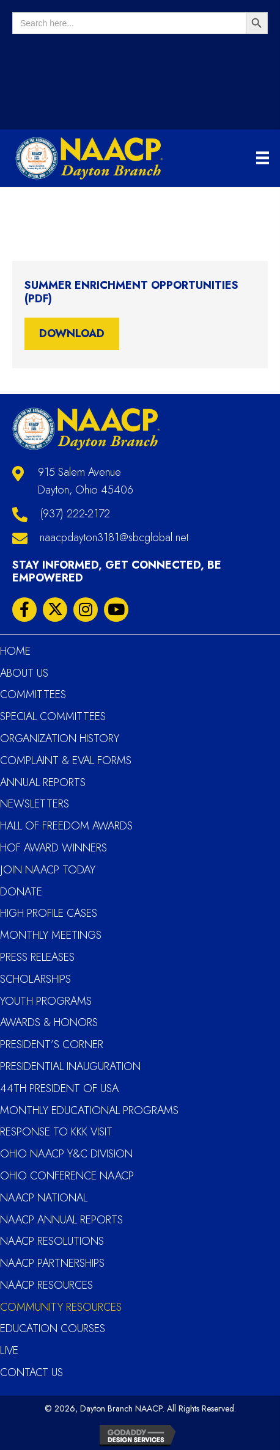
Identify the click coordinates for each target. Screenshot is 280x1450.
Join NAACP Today (47, 870)
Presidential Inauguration (70, 1066)
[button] (24, 609)
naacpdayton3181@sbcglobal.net (114, 537)
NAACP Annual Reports (61, 1220)
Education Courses (52, 1328)
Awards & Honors (49, 1022)
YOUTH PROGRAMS (46, 1001)
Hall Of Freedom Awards (66, 826)
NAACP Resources (46, 1285)
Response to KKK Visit (56, 1132)
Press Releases (37, 957)
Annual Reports (43, 782)
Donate (21, 892)
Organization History (59, 738)
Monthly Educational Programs (89, 1110)
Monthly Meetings (50, 935)
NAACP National (43, 1198)
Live (9, 1350)
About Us (24, 673)
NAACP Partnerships (52, 1263)
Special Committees (53, 716)
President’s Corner (51, 1044)
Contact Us (31, 1372)
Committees (33, 694)
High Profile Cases (48, 913)
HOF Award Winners (53, 848)
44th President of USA (59, 1088)
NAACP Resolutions (52, 1241)
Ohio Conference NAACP (67, 1176)
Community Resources (61, 1307)
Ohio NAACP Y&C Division (66, 1154)
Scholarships (35, 979)
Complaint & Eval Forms (65, 760)
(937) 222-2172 (75, 514)
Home (15, 651)
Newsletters (34, 804)
